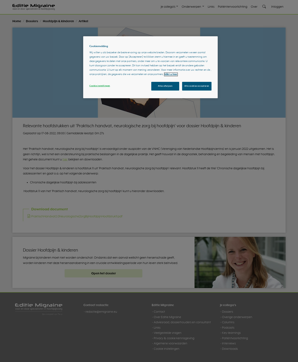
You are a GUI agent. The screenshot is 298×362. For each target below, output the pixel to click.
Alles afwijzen (165, 86)
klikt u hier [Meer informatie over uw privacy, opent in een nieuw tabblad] (171, 74)
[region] (150, 67)
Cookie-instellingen (99, 86)
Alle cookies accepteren (196, 86)
